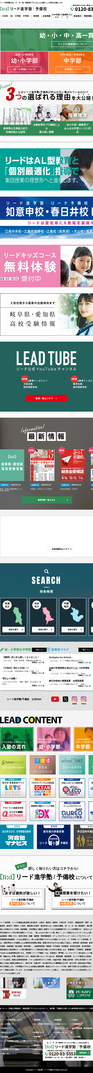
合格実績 (46, 16)
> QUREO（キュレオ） (60, 1035)
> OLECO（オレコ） (61, 1028)
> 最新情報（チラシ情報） (10, 1049)
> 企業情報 (36, 1037)
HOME (5, 16)
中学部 (26, 16)
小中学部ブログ (57, 16)
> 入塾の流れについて (8, 1054)
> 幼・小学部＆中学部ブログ (42, 1026)
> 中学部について (6, 1028)
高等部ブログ (67, 16)
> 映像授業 (57, 1020)
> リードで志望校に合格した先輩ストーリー (16, 1043)
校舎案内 (77, 16)
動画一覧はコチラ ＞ (46, 398)
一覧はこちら (39, 650)
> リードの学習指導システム (11, 1020)
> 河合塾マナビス (60, 1024)
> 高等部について (6, 1032)
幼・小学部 (15, 16)
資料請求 (83, 1053)
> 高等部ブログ (38, 1032)
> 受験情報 (36, 1020)
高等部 (36, 16)
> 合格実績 (4, 1037)
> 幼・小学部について (8, 1024)
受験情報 (88, 16)
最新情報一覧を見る (46, 500)
